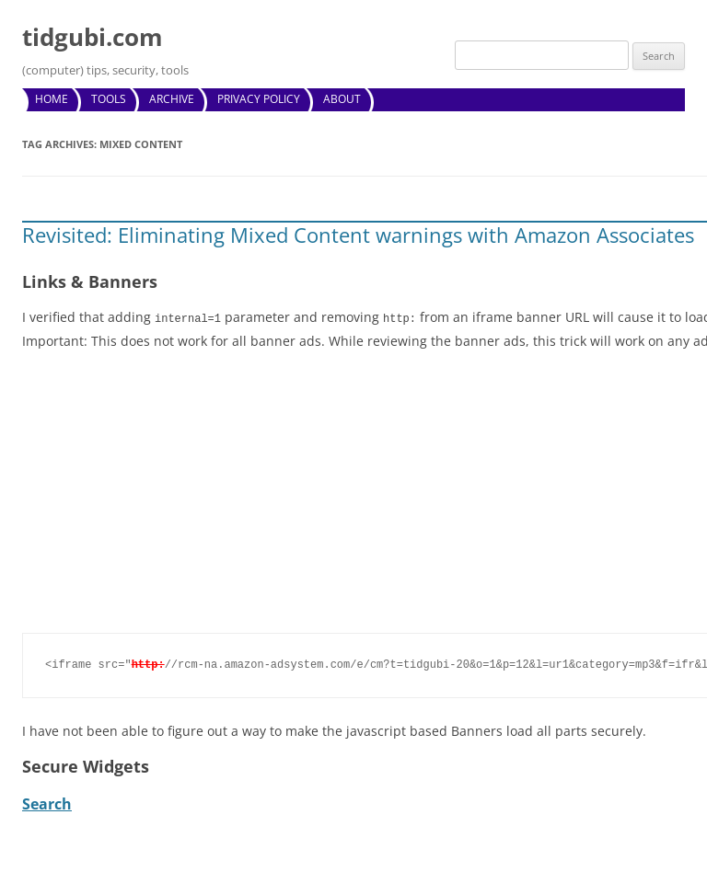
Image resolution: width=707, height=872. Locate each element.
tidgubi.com (92, 36)
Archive (171, 99)
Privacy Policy (258, 99)
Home (51, 99)
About (342, 99)
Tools (108, 99)
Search (47, 803)
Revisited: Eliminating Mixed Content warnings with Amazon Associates (358, 234)
